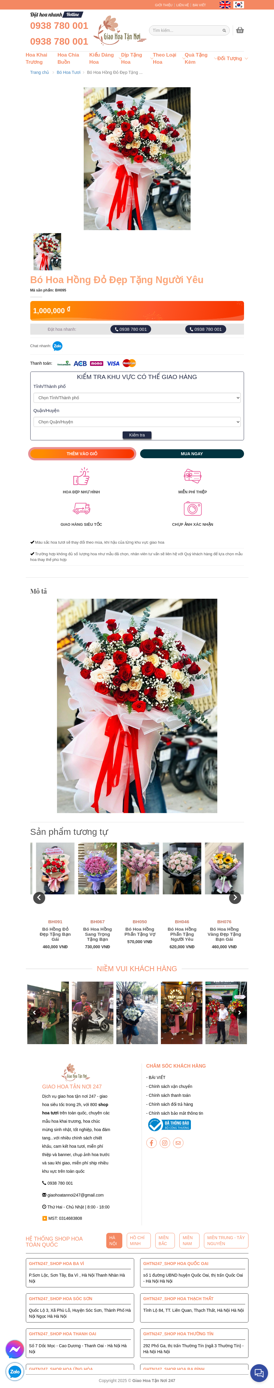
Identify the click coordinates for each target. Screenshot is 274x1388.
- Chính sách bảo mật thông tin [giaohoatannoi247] (174, 1113)
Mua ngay (192, 453)
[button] (39, 898)
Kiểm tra (137, 435)
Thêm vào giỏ (82, 453)
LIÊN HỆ (182, 5)
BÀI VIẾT (199, 5)
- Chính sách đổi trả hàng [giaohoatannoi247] (169, 1104)
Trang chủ (39, 72)
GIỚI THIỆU (163, 5)
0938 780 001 (59, 25)
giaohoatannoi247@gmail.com (73, 1195)
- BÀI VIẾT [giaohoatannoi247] (156, 1077)
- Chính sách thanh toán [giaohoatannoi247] (168, 1095)
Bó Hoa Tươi (68, 72)
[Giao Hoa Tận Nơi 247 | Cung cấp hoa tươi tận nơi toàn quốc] (189, 30)
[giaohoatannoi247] (119, 30)
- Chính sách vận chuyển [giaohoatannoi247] (169, 1086)
